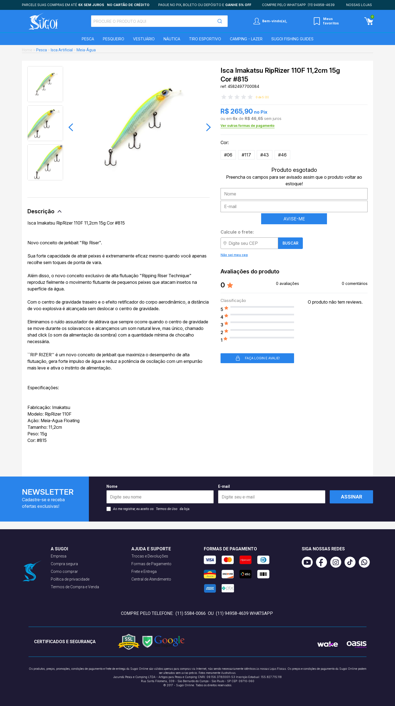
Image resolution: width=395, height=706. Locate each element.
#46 (282, 155)
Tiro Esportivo (205, 39)
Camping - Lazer (246, 39)
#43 (264, 155)
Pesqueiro (113, 39)
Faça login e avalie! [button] (257, 358)
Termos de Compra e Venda (75, 587)
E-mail (271, 493)
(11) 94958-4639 (321, 5)
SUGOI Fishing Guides (292, 39)
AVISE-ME (294, 219)
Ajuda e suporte (151, 548)
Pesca (88, 39)
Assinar (351, 497)
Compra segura (64, 564)
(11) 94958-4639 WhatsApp (244, 613)
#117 (246, 155)
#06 (228, 155)
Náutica (171, 39)
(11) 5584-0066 (191, 613)
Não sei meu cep (234, 255)
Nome (160, 493)
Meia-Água (86, 50)
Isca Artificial (62, 50)
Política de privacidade (70, 579)
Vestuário (144, 39)
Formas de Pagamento (151, 564)
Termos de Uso (166, 509)
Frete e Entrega (144, 571)
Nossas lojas (359, 5)
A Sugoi (59, 548)
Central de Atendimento (151, 579)
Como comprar (64, 571)
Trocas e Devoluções (149, 556)
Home (27, 50)
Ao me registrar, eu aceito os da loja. (148, 509)
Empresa (58, 556)
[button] (71, 127)
